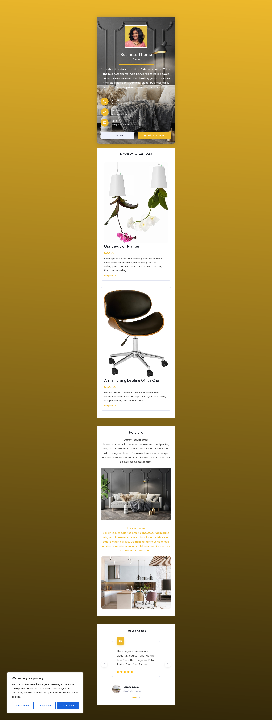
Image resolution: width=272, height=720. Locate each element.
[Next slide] (168, 664)
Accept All (68, 705)
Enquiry (110, 275)
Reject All (45, 705)
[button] (134, 697)
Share (117, 135)
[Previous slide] (104, 664)
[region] (45, 692)
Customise (22, 705)
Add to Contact (154, 135)
